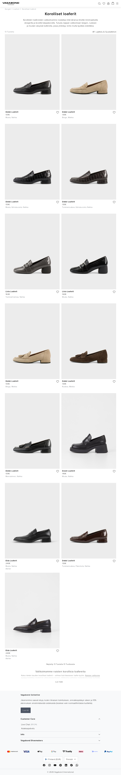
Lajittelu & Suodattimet (104, 31)
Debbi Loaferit (12, 112)
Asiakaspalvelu (28, 728)
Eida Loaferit (11, 560)
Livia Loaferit (11, 291)
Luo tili (26, 710)
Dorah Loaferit (68, 471)
